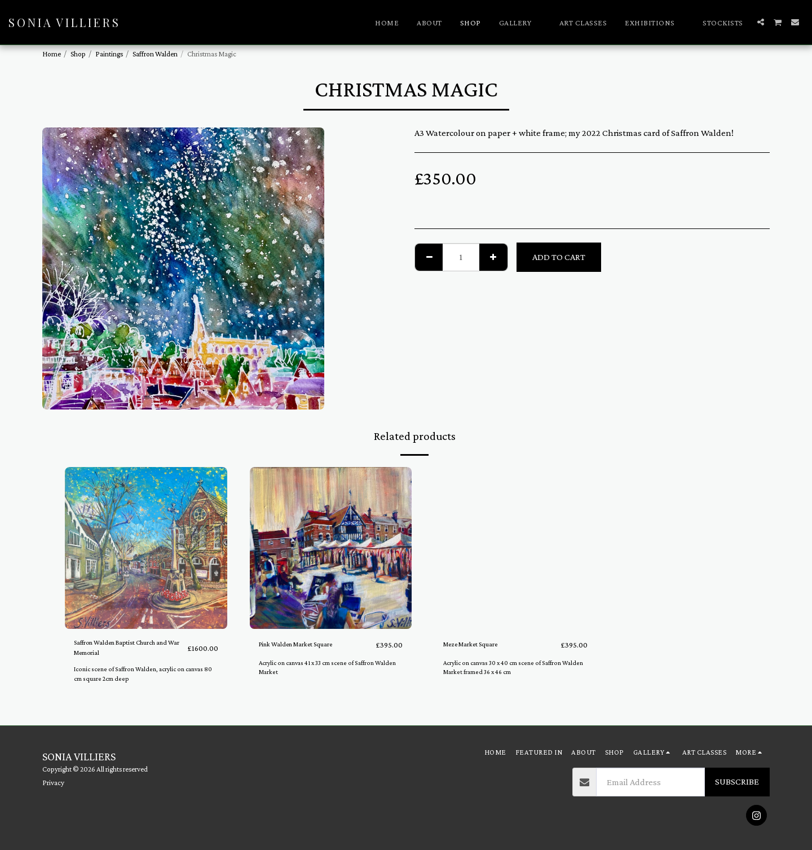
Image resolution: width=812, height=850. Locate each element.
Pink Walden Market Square (312, 644)
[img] (146, 548)
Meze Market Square (483, 644)
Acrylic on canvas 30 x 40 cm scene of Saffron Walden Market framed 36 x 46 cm (509, 668)
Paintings (109, 54)
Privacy (53, 782)
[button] (520, 22)
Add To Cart (558, 257)
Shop (78, 54)
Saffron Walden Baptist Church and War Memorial (125, 651)
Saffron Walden (155, 54)
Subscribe (737, 781)
